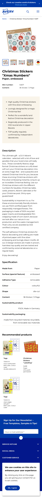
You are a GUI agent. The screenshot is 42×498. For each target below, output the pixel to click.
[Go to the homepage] (8, 12)
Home (4, 19)
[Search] (27, 11)
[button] (5, 62)
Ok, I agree (12, 488)
